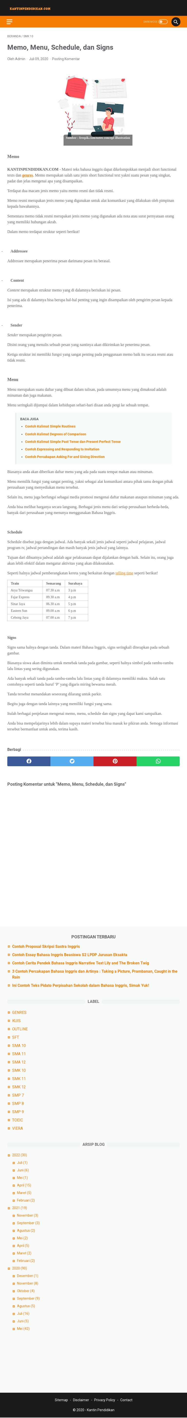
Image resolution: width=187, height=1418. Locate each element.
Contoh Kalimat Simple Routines (50, 424)
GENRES (19, 1012)
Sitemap (61, 1400)
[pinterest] (115, 759)
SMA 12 (19, 1061)
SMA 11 (19, 1053)
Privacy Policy (104, 1400)
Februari (26, 1200)
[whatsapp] (158, 759)
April (24, 1185)
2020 (19, 1268)
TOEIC (17, 1119)
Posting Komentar (66, 57)
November (27, 1215)
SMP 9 (18, 1111)
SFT (15, 1037)
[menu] (13, 19)
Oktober (26, 1290)
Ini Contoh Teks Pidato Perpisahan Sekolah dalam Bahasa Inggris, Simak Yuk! (80, 985)
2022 (19, 1155)
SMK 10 (19, 1070)
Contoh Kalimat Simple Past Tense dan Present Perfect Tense (73, 440)
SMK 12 (19, 1086)
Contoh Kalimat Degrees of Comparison (55, 432)
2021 (19, 1207)
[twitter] (72, 759)
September (28, 1222)
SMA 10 (19, 1045)
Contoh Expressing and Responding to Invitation (62, 447)
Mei (22, 1177)
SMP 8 (18, 1103)
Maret (24, 1192)
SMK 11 (19, 1078)
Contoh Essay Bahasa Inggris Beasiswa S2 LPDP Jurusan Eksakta (69, 954)
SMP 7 (18, 1094)
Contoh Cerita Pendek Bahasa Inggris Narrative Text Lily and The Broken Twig (80, 962)
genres (27, 173)
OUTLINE (20, 1028)
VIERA (17, 1128)
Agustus (26, 1230)
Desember (27, 1275)
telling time (124, 571)
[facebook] (28, 759)
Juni (23, 1170)
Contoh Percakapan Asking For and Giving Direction (65, 455)
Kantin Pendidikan (100, 1410)
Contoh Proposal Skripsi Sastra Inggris (46, 946)
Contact (126, 1400)
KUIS (16, 1020)
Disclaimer (81, 1400)
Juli (22, 1162)
